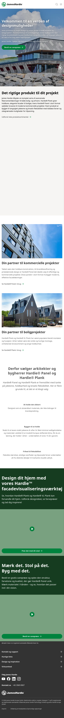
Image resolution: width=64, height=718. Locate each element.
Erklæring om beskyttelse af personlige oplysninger (26, 709)
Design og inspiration (32, 661)
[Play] (60, 68)
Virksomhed (32, 666)
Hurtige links (32, 657)
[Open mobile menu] (61, 4)
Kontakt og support (32, 652)
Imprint (4, 709)
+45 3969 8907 (19, 685)
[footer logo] (32, 693)
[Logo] (12, 4)
